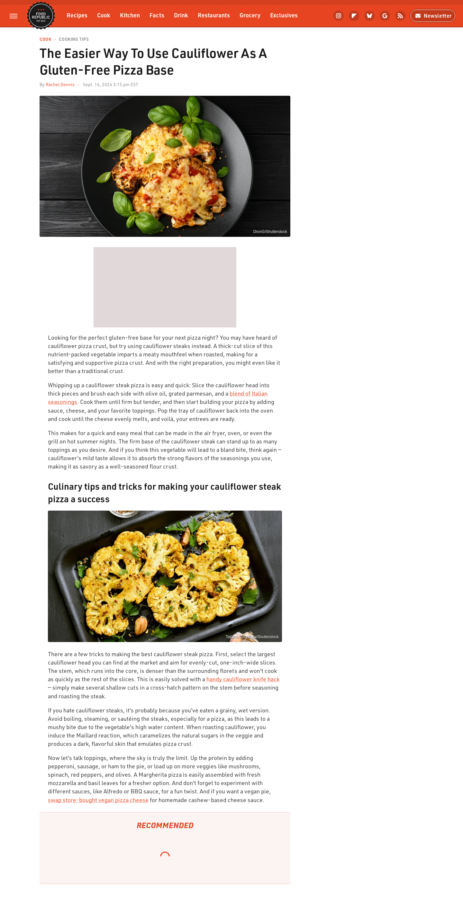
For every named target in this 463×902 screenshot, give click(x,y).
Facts (157, 15)
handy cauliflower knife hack (242, 679)
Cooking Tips (73, 39)
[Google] (385, 16)
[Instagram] (338, 16)
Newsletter (433, 15)
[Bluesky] (369, 16)
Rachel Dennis (60, 84)
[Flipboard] (354, 16)
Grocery (250, 15)
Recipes (77, 15)
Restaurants (214, 15)
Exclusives (284, 15)
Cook (103, 15)
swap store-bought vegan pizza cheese (98, 799)
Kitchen (130, 15)
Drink (181, 15)
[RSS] (400, 16)
